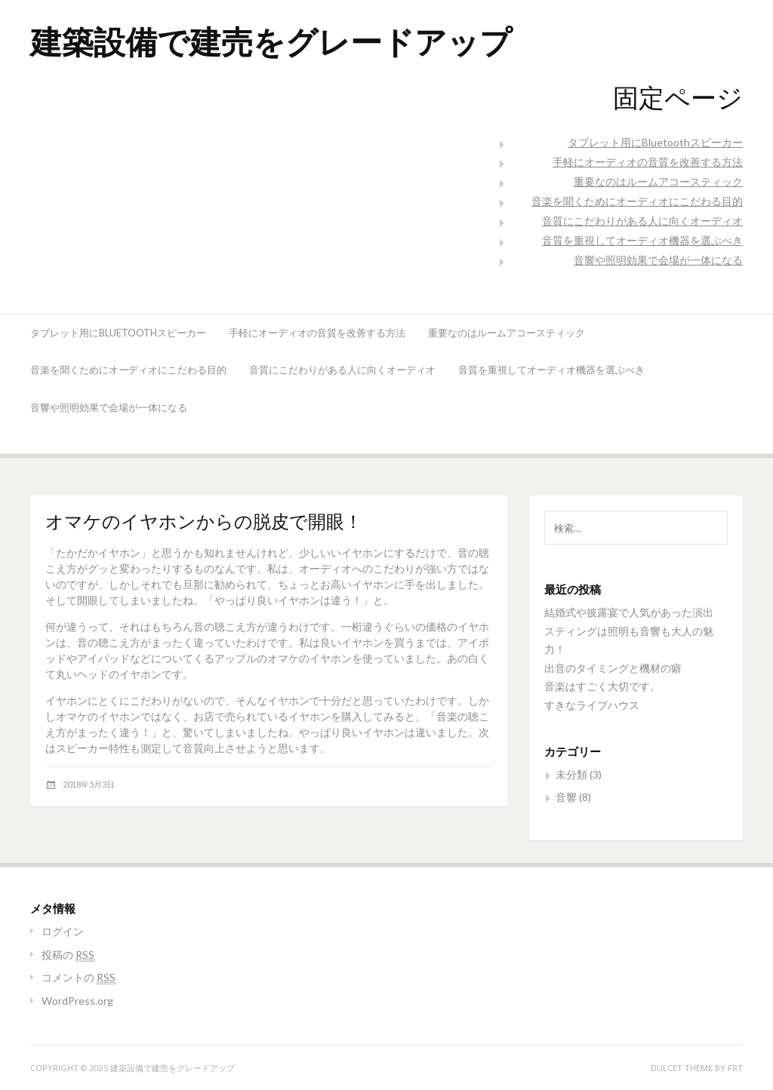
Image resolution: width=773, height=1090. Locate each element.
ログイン (63, 931)
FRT (735, 1067)
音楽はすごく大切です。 (602, 686)
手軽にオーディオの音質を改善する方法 (648, 161)
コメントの (78, 977)
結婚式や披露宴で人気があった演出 (628, 612)
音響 (566, 797)
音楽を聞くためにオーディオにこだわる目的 (637, 201)
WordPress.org (77, 1000)
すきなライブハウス (591, 705)
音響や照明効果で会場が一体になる (658, 259)
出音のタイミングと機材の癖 (613, 668)
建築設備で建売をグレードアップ (271, 41)
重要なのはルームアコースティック (658, 181)
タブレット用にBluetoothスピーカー (655, 142)
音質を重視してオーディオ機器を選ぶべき (642, 240)
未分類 (571, 774)
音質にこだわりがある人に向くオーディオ (642, 220)
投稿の (68, 954)
